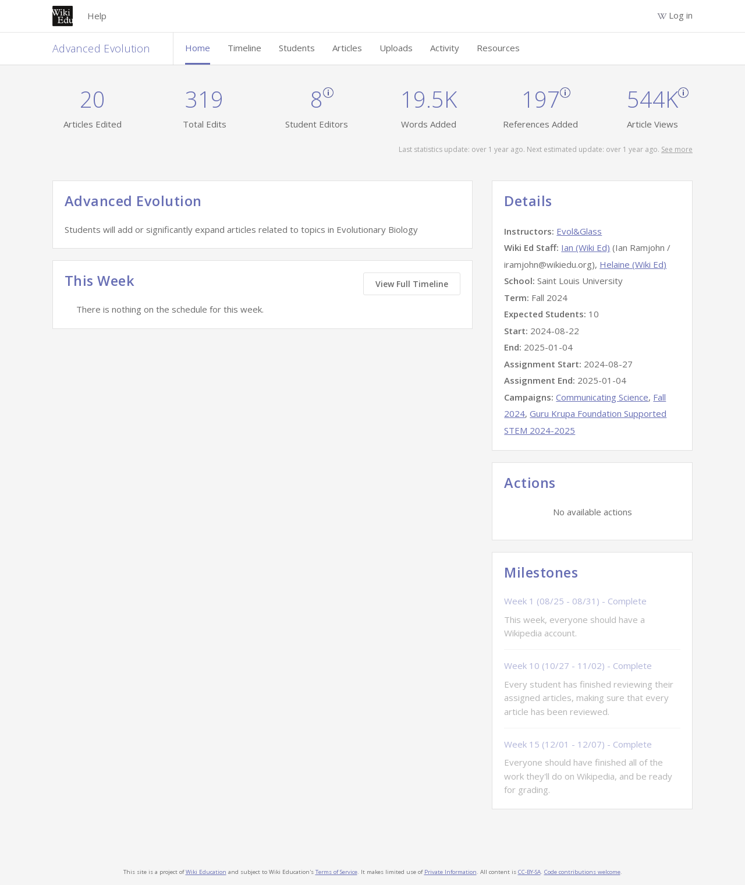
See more (677, 149)
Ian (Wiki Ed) (585, 247)
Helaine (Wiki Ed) (632, 264)
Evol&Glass (579, 231)
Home (197, 48)
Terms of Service (336, 872)
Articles (347, 48)
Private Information (450, 872)
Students (297, 48)
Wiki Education (206, 872)
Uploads (396, 48)
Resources (498, 48)
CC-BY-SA (529, 872)
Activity (444, 48)
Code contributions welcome (582, 872)
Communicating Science (602, 397)
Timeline (244, 48)
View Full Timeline (411, 283)
